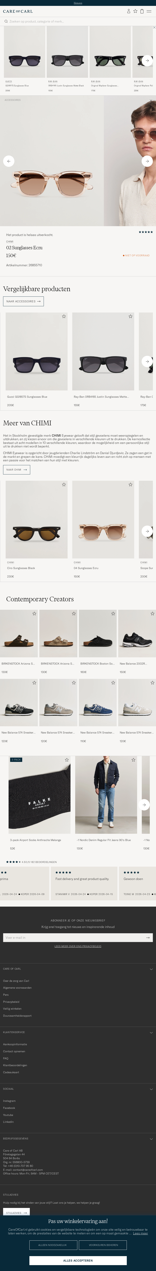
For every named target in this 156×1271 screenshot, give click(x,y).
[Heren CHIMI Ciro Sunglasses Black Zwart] (37, 519)
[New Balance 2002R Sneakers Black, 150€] (137, 642)
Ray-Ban (52, 81)
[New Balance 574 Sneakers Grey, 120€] (58, 711)
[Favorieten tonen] (135, 11)
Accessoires (13, 100)
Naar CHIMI (16, 469)
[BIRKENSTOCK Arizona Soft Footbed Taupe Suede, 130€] (58, 642)
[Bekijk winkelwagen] (142, 11)
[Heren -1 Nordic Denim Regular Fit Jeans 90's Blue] (106, 795)
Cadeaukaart (11, 1072)
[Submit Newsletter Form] (148, 937)
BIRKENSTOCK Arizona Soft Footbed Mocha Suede (19, 664)
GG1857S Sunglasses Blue (17, 85)
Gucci (8, 81)
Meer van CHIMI (27, 423)
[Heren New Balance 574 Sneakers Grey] (58, 702)
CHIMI (9, 241)
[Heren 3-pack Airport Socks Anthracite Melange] (40, 795)
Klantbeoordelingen (15, 1065)
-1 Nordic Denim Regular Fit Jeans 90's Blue (104, 840)
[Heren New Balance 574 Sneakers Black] (19, 702)
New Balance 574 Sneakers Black (18, 733)
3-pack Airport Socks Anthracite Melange (35, 840)
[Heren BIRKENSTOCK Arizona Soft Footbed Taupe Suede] (58, 633)
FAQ (5, 1058)
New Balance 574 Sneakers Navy (97, 733)
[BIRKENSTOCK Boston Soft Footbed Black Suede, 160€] (98, 642)
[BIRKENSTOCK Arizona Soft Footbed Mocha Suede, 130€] (19, 642)
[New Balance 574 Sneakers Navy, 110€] (98, 711)
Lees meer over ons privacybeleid (78, 946)
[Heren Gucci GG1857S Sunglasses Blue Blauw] (24, 52)
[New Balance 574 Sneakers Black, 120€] (19, 711)
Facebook (9, 1108)
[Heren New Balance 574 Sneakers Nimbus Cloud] (137, 702)
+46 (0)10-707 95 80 (20, 1166)
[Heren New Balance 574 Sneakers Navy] (98, 702)
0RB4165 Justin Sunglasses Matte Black (66, 85)
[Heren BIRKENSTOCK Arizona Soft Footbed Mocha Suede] (19, 633)
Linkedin (8, 1122)
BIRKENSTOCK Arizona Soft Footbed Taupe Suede (58, 664)
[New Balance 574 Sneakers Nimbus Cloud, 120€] (137, 711)
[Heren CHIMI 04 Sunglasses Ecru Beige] (103, 519)
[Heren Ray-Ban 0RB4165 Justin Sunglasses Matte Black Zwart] (67, 52)
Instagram (9, 1101)
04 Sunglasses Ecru (86, 568)
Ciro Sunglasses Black (21, 568)
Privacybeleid (11, 1002)
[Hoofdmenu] (149, 11)
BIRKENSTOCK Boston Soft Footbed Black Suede (97, 664)
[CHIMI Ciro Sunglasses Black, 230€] (36, 530)
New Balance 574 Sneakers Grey (57, 733)
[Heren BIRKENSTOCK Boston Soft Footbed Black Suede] (98, 633)
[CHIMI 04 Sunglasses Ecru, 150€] (103, 530)
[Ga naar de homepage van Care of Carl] (18, 11)
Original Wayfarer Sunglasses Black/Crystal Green (104, 85)
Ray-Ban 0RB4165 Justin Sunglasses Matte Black (100, 397)
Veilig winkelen (12, 1008)
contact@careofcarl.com (28, 1170)
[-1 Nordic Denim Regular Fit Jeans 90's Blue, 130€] (106, 803)
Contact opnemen (14, 1051)
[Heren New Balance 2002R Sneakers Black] (137, 633)
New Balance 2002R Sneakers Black (132, 664)
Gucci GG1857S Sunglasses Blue (27, 396)
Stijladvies (13, 1212)
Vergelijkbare (36, 289)
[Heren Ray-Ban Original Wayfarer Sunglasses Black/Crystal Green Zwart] (110, 52)
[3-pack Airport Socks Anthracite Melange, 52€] (39, 803)
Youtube (8, 1115)
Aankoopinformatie (15, 1044)
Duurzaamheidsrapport (17, 1015)
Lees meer (140, 1233)
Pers (6, 994)
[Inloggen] (128, 11)
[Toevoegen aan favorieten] (63, 317)
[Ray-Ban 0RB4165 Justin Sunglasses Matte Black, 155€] (67, 59)
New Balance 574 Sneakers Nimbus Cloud (136, 733)
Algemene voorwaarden (17, 987)
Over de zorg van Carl (16, 981)
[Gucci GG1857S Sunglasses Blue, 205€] (24, 59)
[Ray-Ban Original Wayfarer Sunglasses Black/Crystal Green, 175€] (110, 59)
